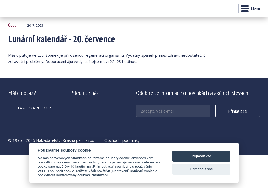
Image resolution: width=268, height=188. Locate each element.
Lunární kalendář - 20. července (22, 8)
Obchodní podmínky (122, 140)
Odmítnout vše (201, 169)
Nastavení (100, 175)
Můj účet (222, 8)
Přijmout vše (201, 156)
